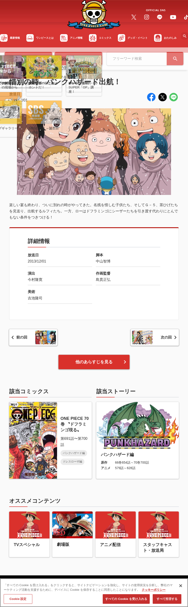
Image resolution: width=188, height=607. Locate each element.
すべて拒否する (167, 601)
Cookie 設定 (17, 601)
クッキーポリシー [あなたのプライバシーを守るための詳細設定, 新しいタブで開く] (154, 591)
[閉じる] (181, 588)
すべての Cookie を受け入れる (126, 601)
